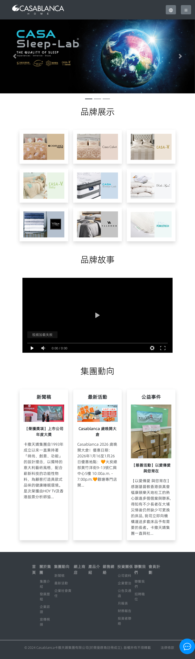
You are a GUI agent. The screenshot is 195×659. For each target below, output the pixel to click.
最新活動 (61, 583)
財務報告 (124, 610)
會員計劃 (154, 569)
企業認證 (45, 609)
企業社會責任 (62, 593)
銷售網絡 (108, 569)
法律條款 (167, 647)
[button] (171, 9)
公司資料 (124, 575)
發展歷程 (45, 597)
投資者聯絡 (124, 621)
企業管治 (124, 583)
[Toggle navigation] (186, 9)
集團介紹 (45, 584)
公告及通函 (124, 593)
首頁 (34, 569)
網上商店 (79, 569)
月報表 (123, 603)
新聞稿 (59, 575)
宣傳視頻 (45, 622)
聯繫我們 (140, 584)
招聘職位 (140, 597)
